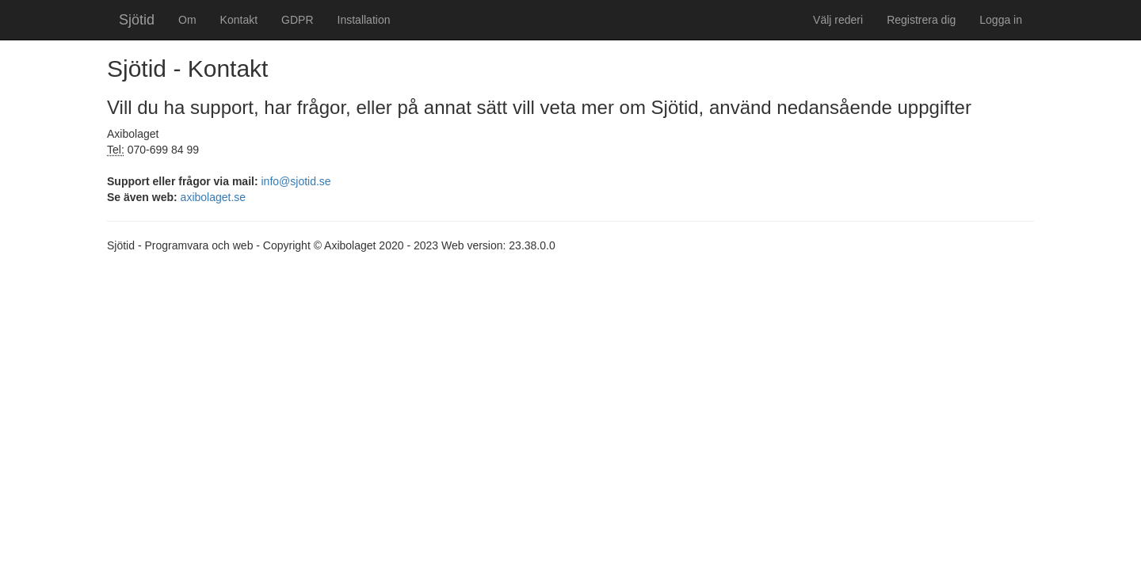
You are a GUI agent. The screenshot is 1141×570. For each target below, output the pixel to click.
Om (187, 19)
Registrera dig (921, 19)
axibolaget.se (213, 197)
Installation (364, 19)
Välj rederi (838, 19)
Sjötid (137, 20)
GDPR (297, 19)
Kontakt (239, 19)
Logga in (1000, 19)
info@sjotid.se (296, 181)
